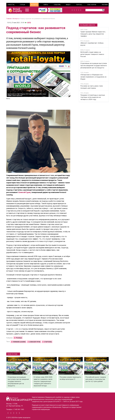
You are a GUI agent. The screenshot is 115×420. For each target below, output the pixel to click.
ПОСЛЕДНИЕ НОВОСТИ (87, 25)
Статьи (22, 4)
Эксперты (34, 4)
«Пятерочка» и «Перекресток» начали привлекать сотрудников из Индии (93, 77)
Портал (78, 4)
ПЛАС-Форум (91, 4)
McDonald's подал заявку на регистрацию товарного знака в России (92, 54)
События (57, 4)
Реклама (105, 4)
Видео (68, 4)
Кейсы (46, 4)
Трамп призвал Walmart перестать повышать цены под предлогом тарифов (92, 34)
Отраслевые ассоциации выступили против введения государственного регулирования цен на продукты (93, 65)
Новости (11, 4)
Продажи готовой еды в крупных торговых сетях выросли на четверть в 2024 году (92, 97)
